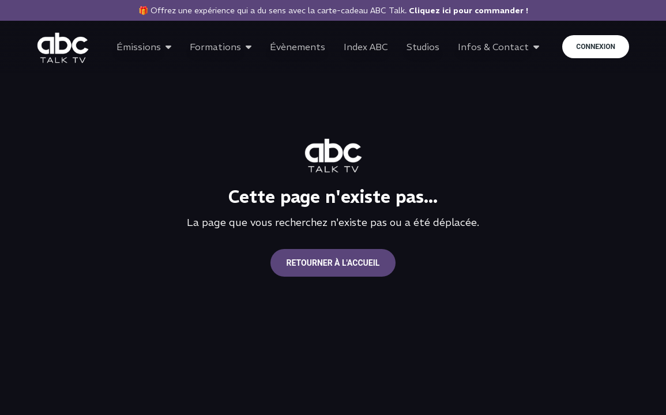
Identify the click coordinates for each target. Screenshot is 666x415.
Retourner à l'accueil (333, 262)
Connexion (595, 47)
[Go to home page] (63, 47)
